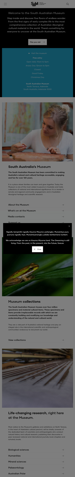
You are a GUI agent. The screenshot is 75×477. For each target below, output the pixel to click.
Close (37, 249)
